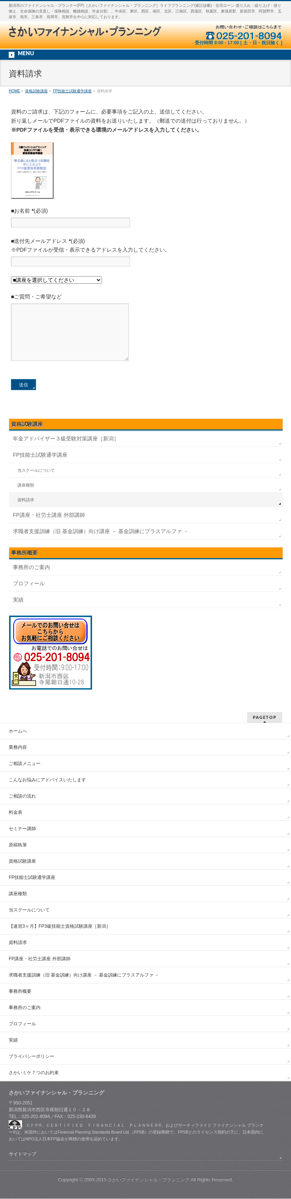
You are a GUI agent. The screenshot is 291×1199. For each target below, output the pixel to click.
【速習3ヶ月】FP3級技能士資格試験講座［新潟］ (60, 926)
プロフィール (29, 595)
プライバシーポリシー (31, 1056)
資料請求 (25, 511)
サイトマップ (22, 1154)
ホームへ (18, 731)
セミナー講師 (22, 829)
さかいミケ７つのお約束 (34, 1073)
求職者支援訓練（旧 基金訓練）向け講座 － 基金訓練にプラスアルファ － (101, 543)
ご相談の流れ (22, 796)
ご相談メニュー (25, 764)
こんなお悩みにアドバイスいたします (47, 780)
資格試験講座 (27, 435)
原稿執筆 (18, 845)
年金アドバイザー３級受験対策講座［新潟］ (66, 450)
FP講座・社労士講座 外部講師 (49, 526)
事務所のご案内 (31, 578)
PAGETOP (265, 717)
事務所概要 (20, 991)
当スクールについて (36, 481)
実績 (18, 611)
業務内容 (18, 747)
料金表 (15, 812)
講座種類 (25, 496)
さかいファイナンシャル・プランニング (148, 1180)
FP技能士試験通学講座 (40, 466)
